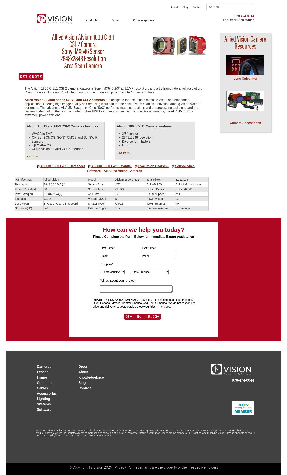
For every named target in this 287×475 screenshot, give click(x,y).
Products (92, 20)
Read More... (33, 156)
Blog (185, 7)
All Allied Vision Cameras (123, 171)
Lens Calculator (245, 78)
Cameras (44, 366)
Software (94, 171)
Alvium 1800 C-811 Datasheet (61, 166)
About (174, 7)
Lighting (43, 399)
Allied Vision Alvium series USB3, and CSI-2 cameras (65, 100)
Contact (197, 7)
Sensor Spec (181, 166)
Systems (44, 404)
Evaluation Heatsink (151, 166)
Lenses (42, 372)
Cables (42, 388)
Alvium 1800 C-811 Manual (110, 166)
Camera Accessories (245, 123)
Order (115, 20)
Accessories (47, 393)
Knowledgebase (143, 20)
